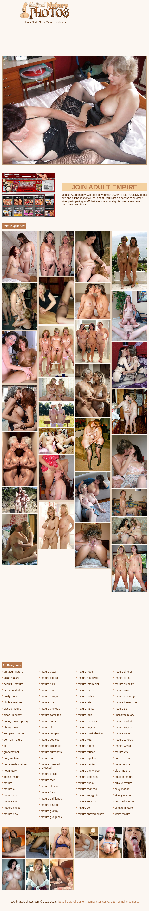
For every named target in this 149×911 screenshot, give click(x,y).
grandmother (10, 752)
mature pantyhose (88, 770)
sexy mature (121, 789)
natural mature (122, 758)
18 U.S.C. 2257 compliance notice (118, 901)
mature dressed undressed (49, 766)
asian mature (10, 677)
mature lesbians (86, 721)
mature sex (83, 807)
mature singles (122, 671)
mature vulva (121, 733)
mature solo (121, 690)
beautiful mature (12, 684)
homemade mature (14, 764)
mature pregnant (87, 776)
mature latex (84, 702)
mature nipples (86, 758)
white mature (121, 813)
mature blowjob (49, 696)
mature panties (86, 764)
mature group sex (50, 817)
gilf (4, 745)
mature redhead (86, 789)
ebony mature (11, 727)
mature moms (85, 745)
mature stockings (124, 696)
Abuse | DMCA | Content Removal (77, 901)
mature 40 (9, 789)
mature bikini (47, 684)
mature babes (11, 807)
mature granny (48, 811)
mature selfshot (86, 801)
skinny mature (122, 795)
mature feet (47, 780)
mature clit (46, 727)
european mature (13, 733)
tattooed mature (123, 801)
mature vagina (122, 727)
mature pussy (85, 783)
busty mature (10, 696)
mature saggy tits (87, 795)
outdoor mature (123, 776)
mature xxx (120, 752)
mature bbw (10, 813)
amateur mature (12, 671)
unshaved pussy (123, 714)
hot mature (9, 770)
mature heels (85, 671)
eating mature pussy (15, 721)
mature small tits (123, 684)
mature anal (10, 795)
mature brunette (49, 708)
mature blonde (48, 690)
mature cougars (49, 733)
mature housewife (87, 677)
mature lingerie (86, 727)
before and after (12, 690)
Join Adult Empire (104, 187)
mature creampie (50, 745)
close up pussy (12, 714)
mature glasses (49, 804)
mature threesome (125, 702)
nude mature (121, 764)
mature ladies (85, 696)
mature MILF (84, 739)
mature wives (122, 745)
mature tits (120, 708)
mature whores (123, 739)
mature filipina (48, 786)
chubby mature (12, 702)
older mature (121, 770)
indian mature (11, 776)
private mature (122, 783)
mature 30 (9, 783)
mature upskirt (122, 721)
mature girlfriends (50, 798)
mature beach (48, 671)
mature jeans (85, 690)
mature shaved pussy (90, 813)
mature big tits (48, 677)
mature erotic (48, 773)
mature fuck (47, 792)
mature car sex (49, 721)
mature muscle (86, 752)
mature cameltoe (50, 714)
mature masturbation (89, 733)
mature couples (49, 739)
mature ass (9, 801)
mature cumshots (50, 752)
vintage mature (123, 807)
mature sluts (121, 677)
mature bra (46, 702)
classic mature (11, 708)
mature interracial (87, 684)
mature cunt (47, 758)
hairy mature (10, 758)
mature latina (85, 708)
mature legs (84, 714)
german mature (12, 739)
